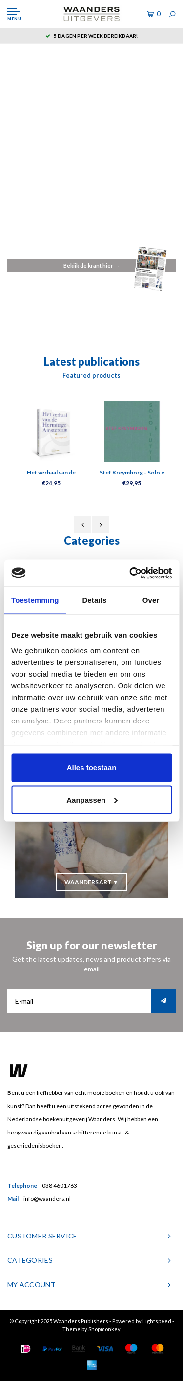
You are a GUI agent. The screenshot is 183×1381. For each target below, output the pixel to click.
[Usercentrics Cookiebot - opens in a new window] (130, 573)
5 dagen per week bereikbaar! (91, 36)
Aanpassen (91, 799)
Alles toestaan (92, 767)
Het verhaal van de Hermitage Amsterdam (51, 472)
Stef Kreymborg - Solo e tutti (132, 472)
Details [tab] (94, 600)
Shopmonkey (104, 1329)
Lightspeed (156, 1321)
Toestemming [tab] (35, 600)
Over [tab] (151, 600)
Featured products (91, 375)
